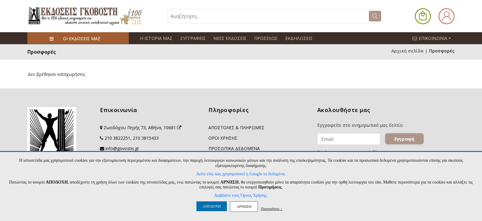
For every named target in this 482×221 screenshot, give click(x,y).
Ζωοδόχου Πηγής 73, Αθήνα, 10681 (142, 127)
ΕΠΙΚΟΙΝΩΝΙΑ (434, 38)
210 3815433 (146, 138)
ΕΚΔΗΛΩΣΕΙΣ (296, 38)
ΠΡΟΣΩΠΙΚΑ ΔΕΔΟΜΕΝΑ (234, 148)
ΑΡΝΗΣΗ (243, 206)
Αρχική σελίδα (407, 51)
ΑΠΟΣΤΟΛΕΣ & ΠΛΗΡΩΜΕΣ (236, 127)
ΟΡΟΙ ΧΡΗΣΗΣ (222, 138)
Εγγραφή (404, 138)
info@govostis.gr (122, 148)
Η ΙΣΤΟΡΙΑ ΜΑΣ (156, 38)
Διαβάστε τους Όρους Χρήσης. (241, 195)
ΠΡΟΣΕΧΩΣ (264, 38)
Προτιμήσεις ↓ (271, 209)
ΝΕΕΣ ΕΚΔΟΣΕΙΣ (228, 38)
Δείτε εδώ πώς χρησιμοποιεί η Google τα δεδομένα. (241, 174)
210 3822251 (117, 138)
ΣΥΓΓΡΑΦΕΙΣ (192, 38)
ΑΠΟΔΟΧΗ (212, 206)
